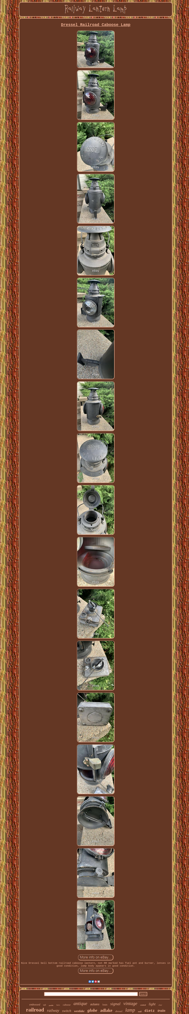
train (161, 1010)
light (152, 1004)
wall (139, 1011)
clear (160, 1005)
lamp (130, 1010)
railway (53, 1010)
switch (66, 1011)
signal (115, 1003)
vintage (130, 1003)
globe (92, 1010)
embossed (34, 1004)
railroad (35, 1010)
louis (104, 1004)
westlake (79, 1011)
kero (58, 1005)
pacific (51, 1005)
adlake (106, 1010)
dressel (118, 1011)
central (143, 1005)
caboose (67, 1005)
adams (95, 1004)
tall (44, 1005)
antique (80, 1003)
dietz (150, 1011)
